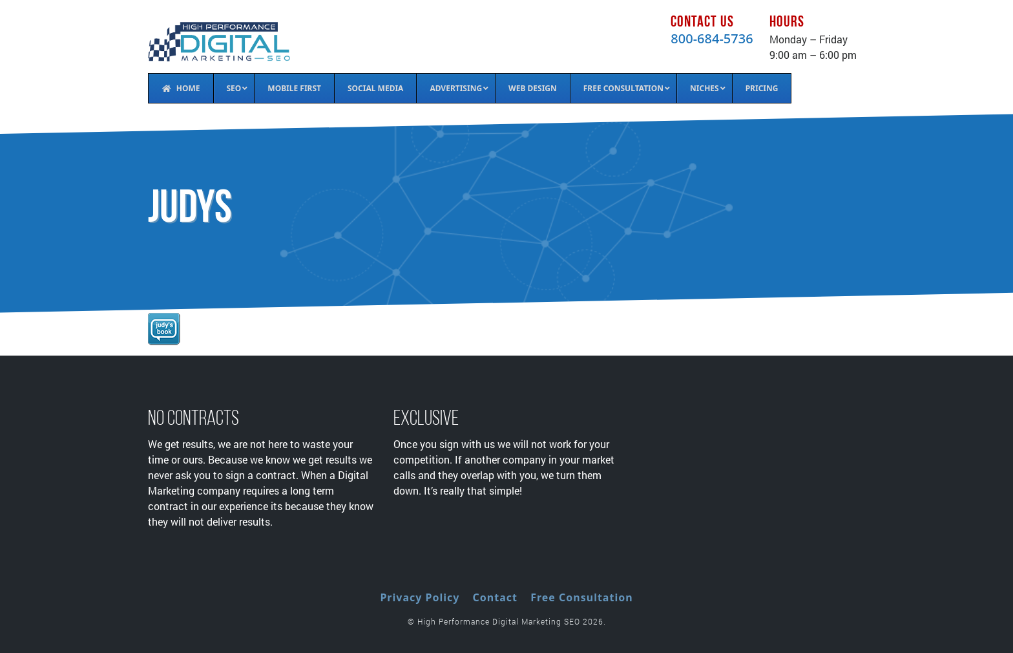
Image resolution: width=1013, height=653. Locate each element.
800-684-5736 (712, 38)
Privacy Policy (419, 597)
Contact (495, 597)
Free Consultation (581, 597)
